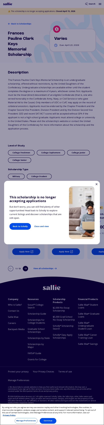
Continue (48, 421)
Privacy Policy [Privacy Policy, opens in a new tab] (9, 415)
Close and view (41, 226)
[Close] (97, 184)
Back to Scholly (20, 226)
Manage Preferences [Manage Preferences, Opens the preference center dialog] (26, 421)
